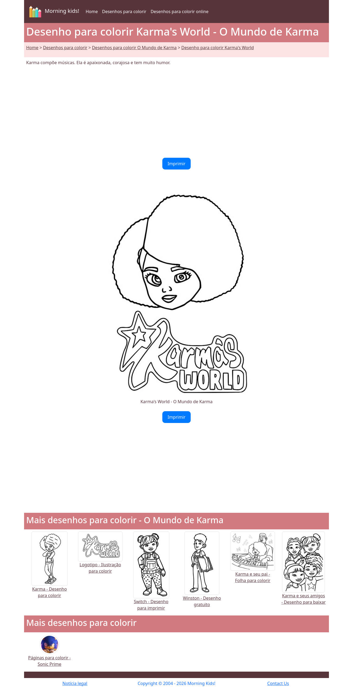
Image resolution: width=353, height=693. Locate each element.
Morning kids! (53, 11)
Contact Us (278, 683)
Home (92, 11)
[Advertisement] (176, 111)
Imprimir (177, 164)
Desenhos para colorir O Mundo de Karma (134, 48)
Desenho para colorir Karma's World (217, 48)
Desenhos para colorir (124, 11)
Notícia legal (75, 683)
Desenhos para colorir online (179, 11)
